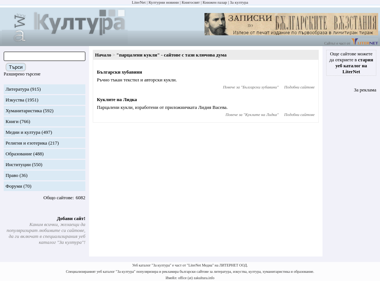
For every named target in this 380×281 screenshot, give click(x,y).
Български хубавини (119, 72)
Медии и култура (23, 132)
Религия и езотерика (26, 143)
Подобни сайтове (299, 87)
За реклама (365, 90)
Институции (18, 164)
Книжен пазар (215, 2)
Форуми (14, 186)
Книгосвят (190, 2)
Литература (17, 89)
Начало (103, 55)
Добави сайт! (71, 218)
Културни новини (163, 2)
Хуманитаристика (24, 110)
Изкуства (15, 100)
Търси (16, 67)
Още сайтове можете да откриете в (351, 62)
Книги (12, 121)
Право (12, 175)
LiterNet (138, 2)
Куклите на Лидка (117, 99)
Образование (19, 153)
